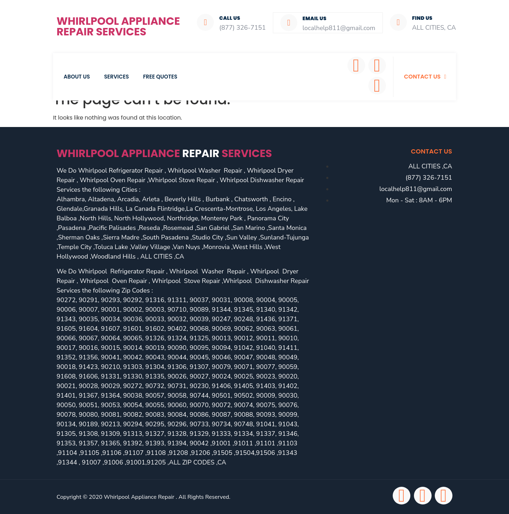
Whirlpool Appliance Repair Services (118, 26)
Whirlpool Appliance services (164, 153)
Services (116, 76)
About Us (77, 76)
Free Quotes (160, 76)
